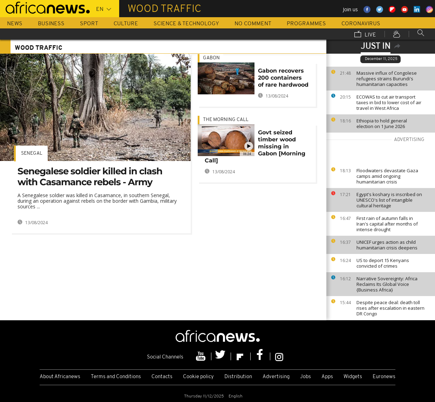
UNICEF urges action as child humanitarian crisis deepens (386, 244)
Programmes (306, 24)
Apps (327, 377)
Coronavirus (360, 24)
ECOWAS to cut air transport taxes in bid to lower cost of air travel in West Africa (388, 102)
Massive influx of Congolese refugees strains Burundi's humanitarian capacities (386, 78)
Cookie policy (198, 377)
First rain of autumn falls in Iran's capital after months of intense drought (387, 223)
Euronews (384, 377)
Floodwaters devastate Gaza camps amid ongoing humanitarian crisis (387, 176)
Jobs (305, 377)
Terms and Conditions (116, 377)
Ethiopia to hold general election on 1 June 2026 (381, 123)
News (14, 24)
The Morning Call (226, 119)
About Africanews (60, 377)
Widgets (353, 377)
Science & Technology (186, 24)
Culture (126, 24)
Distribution (238, 377)
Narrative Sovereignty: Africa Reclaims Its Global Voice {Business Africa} (386, 284)
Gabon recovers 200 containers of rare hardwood (283, 77)
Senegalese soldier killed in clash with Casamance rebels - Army (90, 177)
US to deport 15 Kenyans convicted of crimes (382, 263)
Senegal (31, 153)
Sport (89, 24)
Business (51, 24)
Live (365, 35)
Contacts (161, 377)
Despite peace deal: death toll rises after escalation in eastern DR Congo (390, 308)
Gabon (211, 58)
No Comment (253, 24)
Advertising (276, 377)
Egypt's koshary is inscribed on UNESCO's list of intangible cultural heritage (389, 200)
